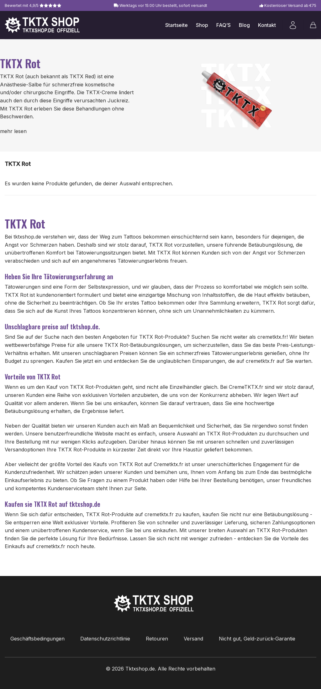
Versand (193, 638)
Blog (244, 25)
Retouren (157, 638)
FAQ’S (223, 25)
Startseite (176, 25)
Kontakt (267, 25)
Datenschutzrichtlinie (105, 638)
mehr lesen (13, 131)
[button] (293, 25)
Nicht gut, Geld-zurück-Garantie (257, 638)
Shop (202, 25)
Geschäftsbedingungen (37, 638)
